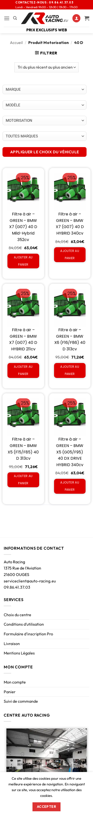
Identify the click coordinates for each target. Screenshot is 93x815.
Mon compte (15, 682)
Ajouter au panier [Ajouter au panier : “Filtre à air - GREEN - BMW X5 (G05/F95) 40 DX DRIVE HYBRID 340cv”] (69, 486)
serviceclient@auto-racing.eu (30, 580)
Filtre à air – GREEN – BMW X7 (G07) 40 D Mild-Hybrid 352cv (23, 226)
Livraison (12, 643)
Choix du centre (17, 614)
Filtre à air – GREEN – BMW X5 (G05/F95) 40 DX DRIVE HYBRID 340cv (69, 451)
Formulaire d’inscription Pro (28, 633)
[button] (7, 18)
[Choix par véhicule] (44, 89)
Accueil (16, 42)
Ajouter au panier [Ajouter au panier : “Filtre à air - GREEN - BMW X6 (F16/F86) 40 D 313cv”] (69, 370)
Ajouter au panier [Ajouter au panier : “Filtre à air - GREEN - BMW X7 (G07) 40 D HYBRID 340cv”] (69, 254)
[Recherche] (15, 18)
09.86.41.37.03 (17, 587)
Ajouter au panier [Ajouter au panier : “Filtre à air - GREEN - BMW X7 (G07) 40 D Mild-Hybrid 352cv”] (23, 261)
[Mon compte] (76, 18)
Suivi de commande (21, 701)
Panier (10, 691)
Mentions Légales (19, 653)
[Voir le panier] (86, 18)
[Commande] (46, 67)
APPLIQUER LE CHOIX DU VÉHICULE (44, 151)
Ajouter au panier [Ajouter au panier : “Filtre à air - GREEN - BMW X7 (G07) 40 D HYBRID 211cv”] (23, 370)
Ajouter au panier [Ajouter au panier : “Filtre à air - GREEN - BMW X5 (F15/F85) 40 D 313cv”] (23, 479)
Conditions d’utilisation (24, 624)
